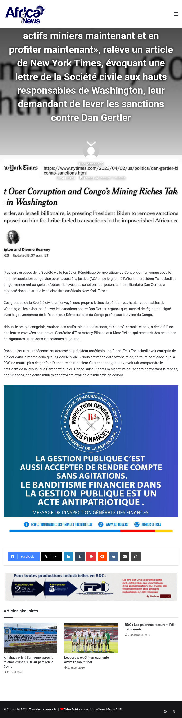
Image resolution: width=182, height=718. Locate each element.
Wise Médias (73, 709)
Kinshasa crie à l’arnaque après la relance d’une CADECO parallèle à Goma (28, 662)
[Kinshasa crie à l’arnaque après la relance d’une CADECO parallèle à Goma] (30, 638)
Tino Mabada (88, 164)
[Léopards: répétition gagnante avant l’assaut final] (91, 638)
